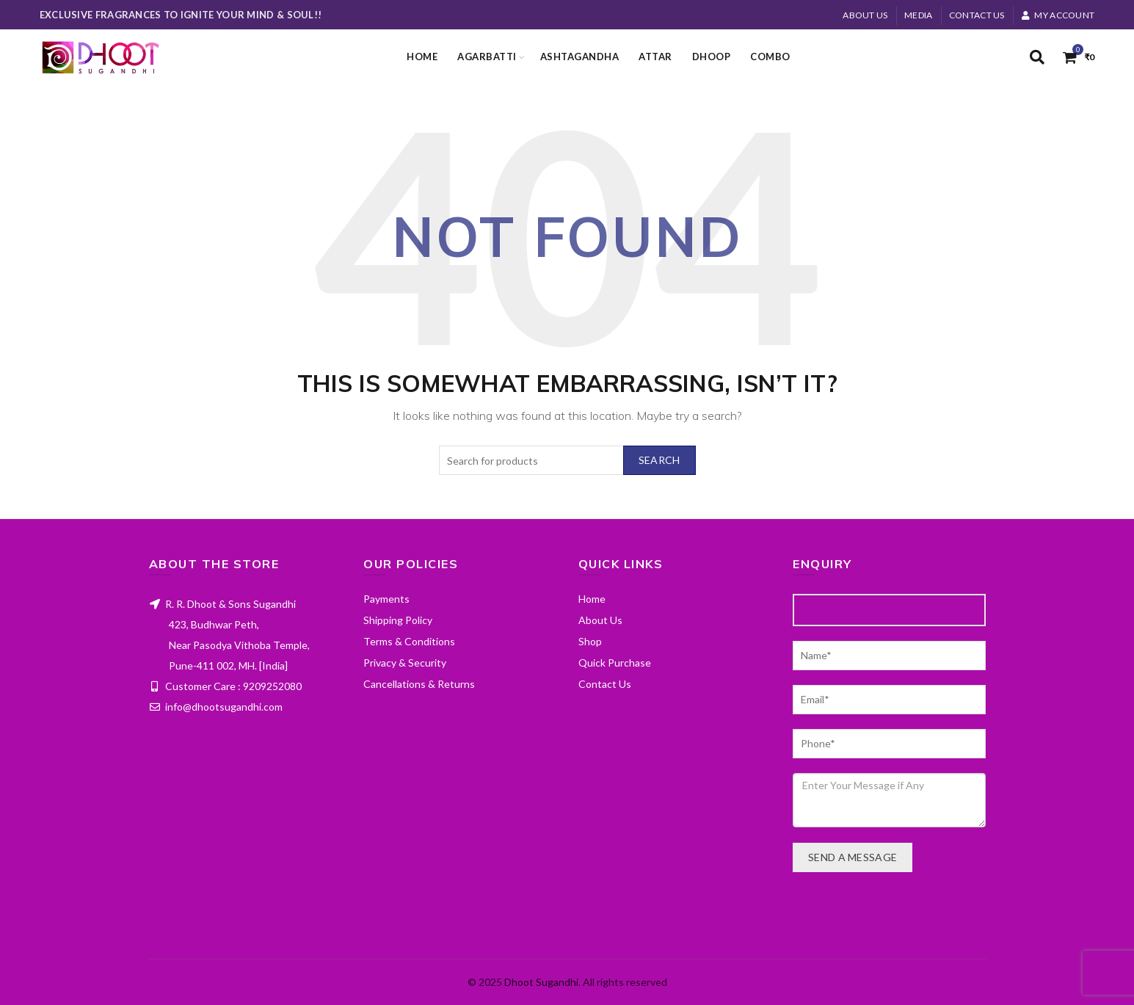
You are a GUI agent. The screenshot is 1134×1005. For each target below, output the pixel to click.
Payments (386, 598)
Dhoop (711, 56)
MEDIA (918, 15)
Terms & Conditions (409, 641)
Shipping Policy (397, 620)
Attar (655, 56)
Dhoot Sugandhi (541, 982)
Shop (590, 641)
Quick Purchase (614, 662)
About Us (865, 15)
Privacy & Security (404, 662)
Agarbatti (487, 56)
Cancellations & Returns (419, 684)
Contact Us (977, 15)
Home (422, 56)
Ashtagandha (579, 56)
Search (659, 460)
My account (1057, 15)
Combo (770, 56)
